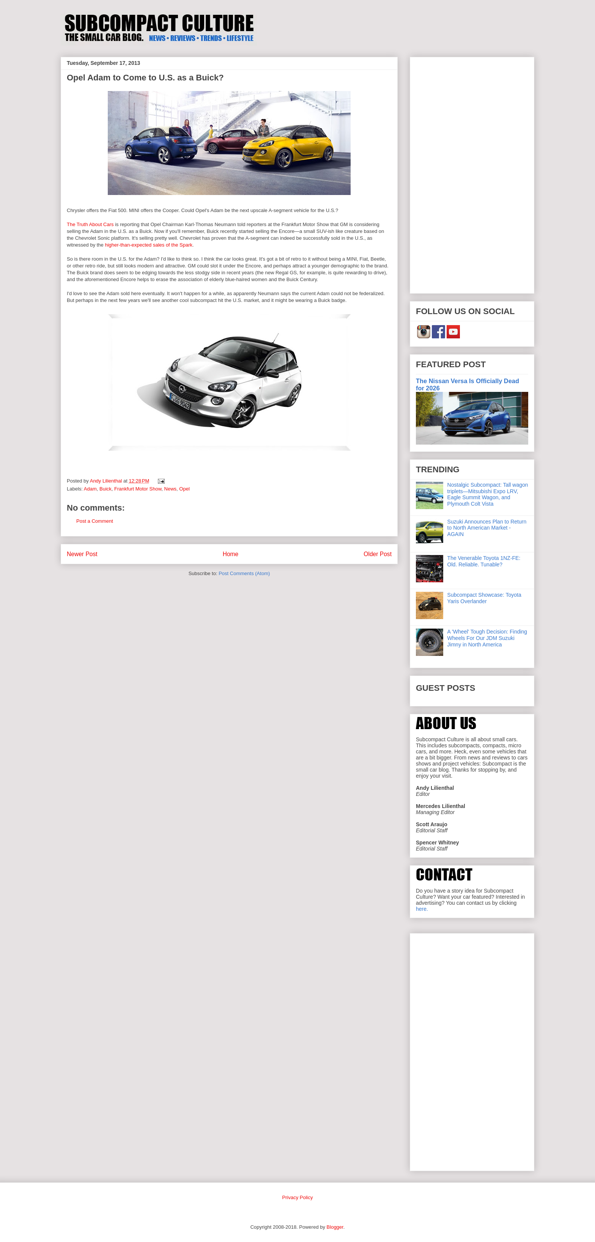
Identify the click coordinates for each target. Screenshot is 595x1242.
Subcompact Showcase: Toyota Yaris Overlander (484, 598)
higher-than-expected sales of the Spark (148, 245)
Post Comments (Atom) (244, 573)
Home (231, 554)
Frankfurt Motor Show (137, 489)
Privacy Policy (297, 1197)
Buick (105, 489)
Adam (90, 489)
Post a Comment (94, 521)
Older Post (378, 554)
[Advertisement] (472, 174)
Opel (184, 489)
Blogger (335, 1227)
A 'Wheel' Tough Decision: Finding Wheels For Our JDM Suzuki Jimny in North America (487, 638)
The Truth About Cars (90, 224)
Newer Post (82, 554)
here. (422, 909)
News (170, 489)
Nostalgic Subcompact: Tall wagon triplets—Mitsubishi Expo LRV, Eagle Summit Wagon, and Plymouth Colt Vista (487, 494)
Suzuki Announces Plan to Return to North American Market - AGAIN (487, 528)
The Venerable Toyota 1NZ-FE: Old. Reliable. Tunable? (484, 561)
